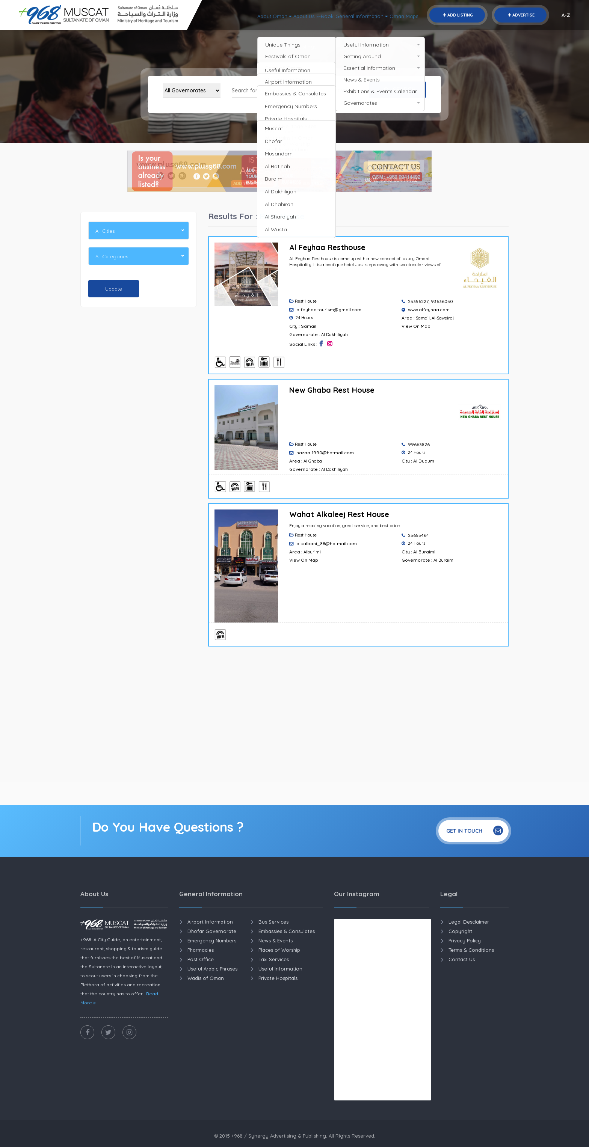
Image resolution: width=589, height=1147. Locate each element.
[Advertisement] (139, 427)
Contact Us (462, 959)
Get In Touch (474, 830)
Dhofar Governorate (211, 931)
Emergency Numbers (211, 940)
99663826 (419, 444)
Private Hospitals (278, 978)
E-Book (308, 15)
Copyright (460, 931)
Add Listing (457, 15)
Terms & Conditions (471, 950)
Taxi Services (273, 959)
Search (397, 89)
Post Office (200, 959)
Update (113, 289)
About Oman (247, 15)
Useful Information (280, 969)
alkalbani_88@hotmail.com (326, 543)
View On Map (416, 326)
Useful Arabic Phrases (212, 969)
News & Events (275, 940)
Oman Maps (401, 15)
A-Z (566, 15)
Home (280, 47)
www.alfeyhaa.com (429, 309)
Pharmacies (200, 950)
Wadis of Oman (205, 978)
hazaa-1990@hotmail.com (325, 452)
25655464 (418, 535)
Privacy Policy (465, 940)
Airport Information (210, 922)
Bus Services (273, 922)
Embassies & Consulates (286, 931)
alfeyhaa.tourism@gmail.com (328, 309)
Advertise (520, 15)
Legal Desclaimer (469, 922)
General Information (352, 15)
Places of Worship (279, 950)
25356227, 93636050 (430, 301)
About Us (283, 15)
